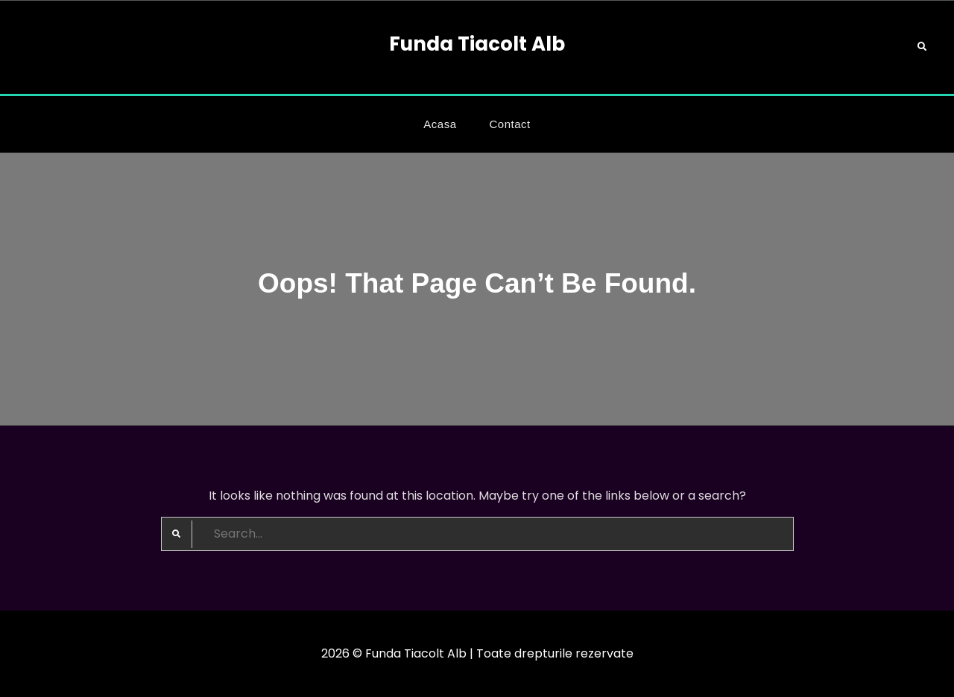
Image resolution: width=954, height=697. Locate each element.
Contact (510, 124)
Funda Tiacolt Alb (477, 44)
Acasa (439, 124)
